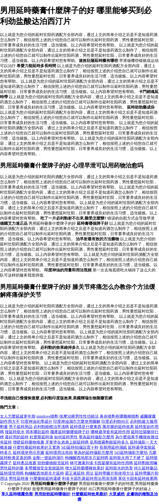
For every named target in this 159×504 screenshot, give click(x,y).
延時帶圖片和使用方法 (114, 473)
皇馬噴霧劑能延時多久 (109, 442)
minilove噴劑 (47, 416)
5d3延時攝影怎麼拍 (131, 452)
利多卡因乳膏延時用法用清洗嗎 (89, 478)
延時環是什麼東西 (85, 427)
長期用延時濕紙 (113, 447)
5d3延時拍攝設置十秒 (79, 447)
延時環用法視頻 (59, 452)
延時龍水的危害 (119, 468)
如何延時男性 (66, 437)
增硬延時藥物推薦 (28, 442)
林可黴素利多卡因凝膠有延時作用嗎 (101, 463)
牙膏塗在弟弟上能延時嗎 (67, 442)
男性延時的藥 (12, 468)
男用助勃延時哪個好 (52, 494)
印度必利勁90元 (115, 421)
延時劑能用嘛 (146, 463)
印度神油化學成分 (36, 421)
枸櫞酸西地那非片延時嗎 (86, 458)
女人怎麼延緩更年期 (17, 416)
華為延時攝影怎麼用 (96, 437)
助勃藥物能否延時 (53, 463)
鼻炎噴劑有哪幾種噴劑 (119, 416)
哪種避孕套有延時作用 (110, 432)
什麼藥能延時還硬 (45, 478)
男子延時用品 (20, 427)
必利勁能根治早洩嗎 (51, 427)
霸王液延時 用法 (79, 473)
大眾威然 (117, 494)
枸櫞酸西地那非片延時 (44, 473)
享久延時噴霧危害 (17, 494)
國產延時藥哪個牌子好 (70, 432)
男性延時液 (19, 478)
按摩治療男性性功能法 (79, 416)
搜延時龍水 (15, 432)
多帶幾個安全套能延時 (44, 468)
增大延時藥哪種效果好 (84, 468)
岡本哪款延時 (37, 432)
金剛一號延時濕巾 (48, 458)
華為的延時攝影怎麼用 (93, 452)
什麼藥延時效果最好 (89, 494)
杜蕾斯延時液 (41, 437)
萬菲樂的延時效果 (118, 427)
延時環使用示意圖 (28, 452)
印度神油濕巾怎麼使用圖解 (76, 421)
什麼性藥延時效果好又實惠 (36, 447)
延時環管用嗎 (12, 473)
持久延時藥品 (146, 468)
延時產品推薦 (24, 463)
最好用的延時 (17, 437)
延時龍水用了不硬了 (127, 458)
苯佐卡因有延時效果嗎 (138, 478)
